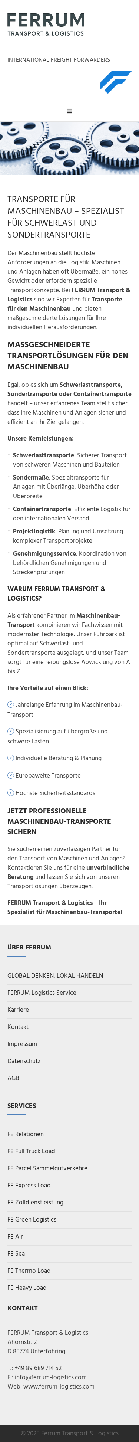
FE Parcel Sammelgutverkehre (47, 1169)
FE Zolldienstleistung (35, 1203)
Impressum (22, 1044)
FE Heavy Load (27, 1288)
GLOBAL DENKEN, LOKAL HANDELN (55, 976)
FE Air (15, 1237)
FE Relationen (25, 1134)
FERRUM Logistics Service (41, 993)
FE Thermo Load (29, 1271)
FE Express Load (29, 1186)
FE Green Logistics (31, 1220)
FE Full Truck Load (31, 1152)
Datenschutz (24, 1061)
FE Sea (16, 1254)
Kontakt (18, 1027)
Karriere (18, 1010)
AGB (13, 1078)
